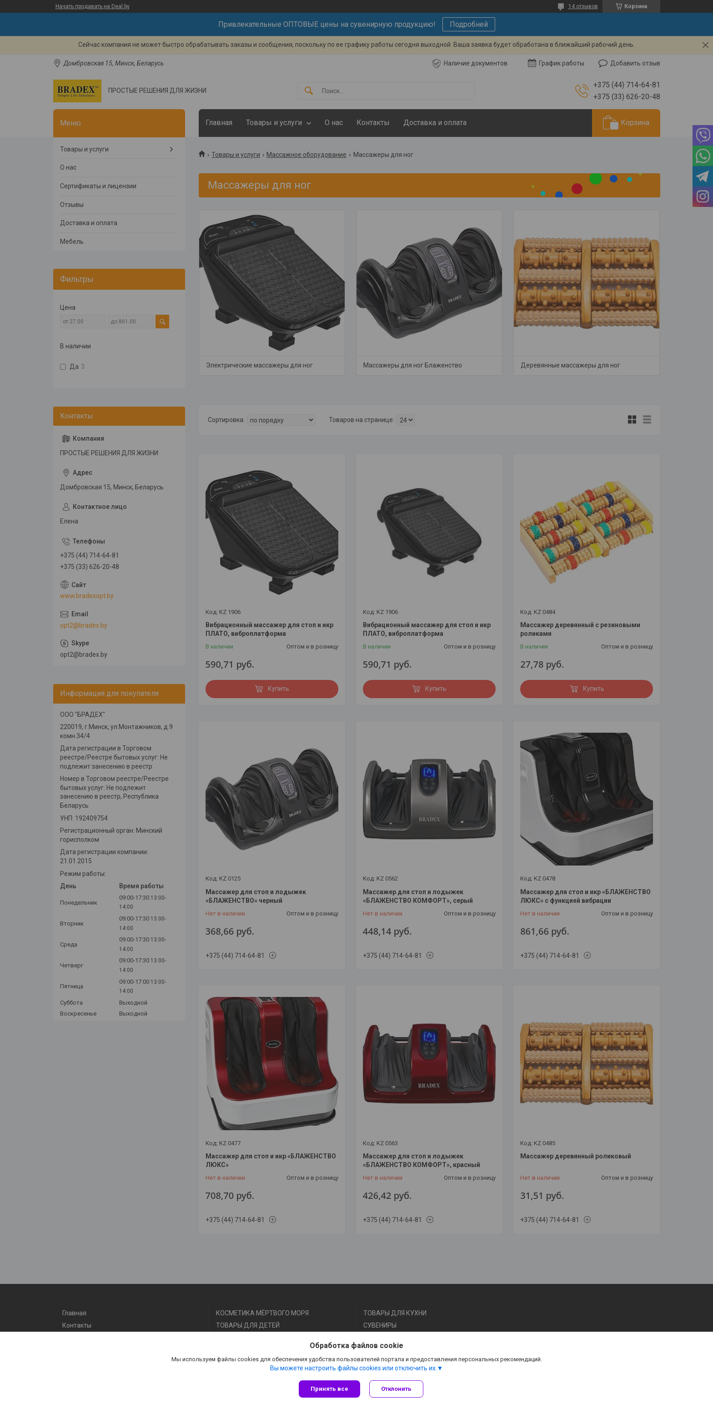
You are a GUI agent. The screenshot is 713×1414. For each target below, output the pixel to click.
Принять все (329, 1388)
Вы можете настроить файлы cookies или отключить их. (353, 1368)
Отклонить (396, 1388)
